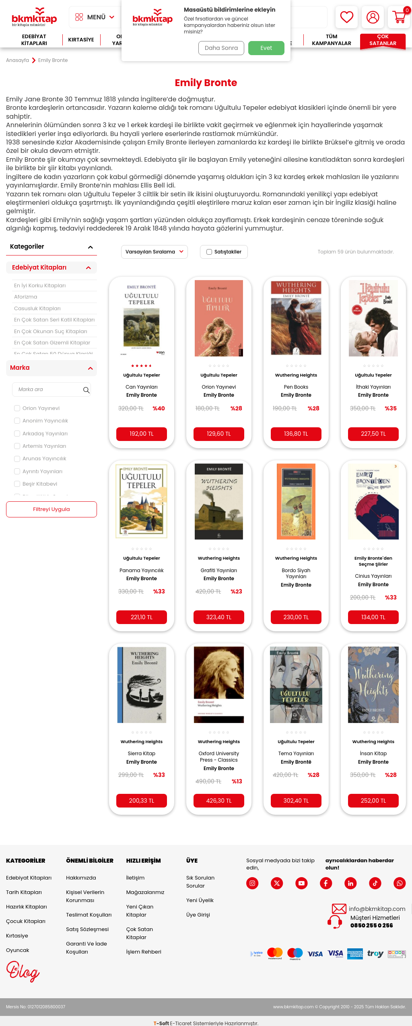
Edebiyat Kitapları (34, 40)
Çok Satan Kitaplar (139, 928)
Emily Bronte (141, 390)
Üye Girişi (198, 909)
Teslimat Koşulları (88, 909)
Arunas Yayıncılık (40, 458)
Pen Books (296, 388)
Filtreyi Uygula (51, 509)
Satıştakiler (223, 251)
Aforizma (25, 297)
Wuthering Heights (296, 373)
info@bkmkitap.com (377, 904)
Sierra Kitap (141, 751)
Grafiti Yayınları (219, 570)
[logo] (34, 17)
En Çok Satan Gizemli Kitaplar (52, 342)
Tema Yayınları (296, 745)
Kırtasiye (81, 39)
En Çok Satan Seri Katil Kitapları (54, 319)
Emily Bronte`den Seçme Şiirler (373, 555)
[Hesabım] (373, 17)
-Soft (162, 1018)
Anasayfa (17, 60)
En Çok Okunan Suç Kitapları (50, 331)
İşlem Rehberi (143, 946)
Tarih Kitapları (24, 887)
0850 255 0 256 (371, 921)
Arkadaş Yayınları (41, 433)
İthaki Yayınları (373, 382)
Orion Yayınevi (37, 408)
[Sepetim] (399, 17)
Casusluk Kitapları (37, 308)
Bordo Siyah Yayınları (296, 573)
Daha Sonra (219, 48)
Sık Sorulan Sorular (200, 876)
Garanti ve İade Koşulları (86, 942)
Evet (266, 48)
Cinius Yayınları (373, 570)
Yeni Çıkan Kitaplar (140, 905)
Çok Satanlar (382, 40)
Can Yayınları (141, 382)
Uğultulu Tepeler (141, 370)
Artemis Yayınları (40, 446)
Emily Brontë (296, 754)
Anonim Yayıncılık (41, 420)
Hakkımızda (81, 872)
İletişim (135, 872)
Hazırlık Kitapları (26, 901)
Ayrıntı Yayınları (38, 471)
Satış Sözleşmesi (87, 924)
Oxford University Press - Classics (219, 754)
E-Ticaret (181, 1018)
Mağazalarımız (145, 887)
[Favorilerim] (347, 17)
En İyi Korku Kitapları (40, 285)
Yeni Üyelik (200, 895)
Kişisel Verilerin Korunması (85, 891)
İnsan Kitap (373, 751)
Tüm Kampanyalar (331, 40)
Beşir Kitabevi (35, 484)
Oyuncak (17, 945)
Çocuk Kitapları (25, 916)
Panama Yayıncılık (142, 567)
